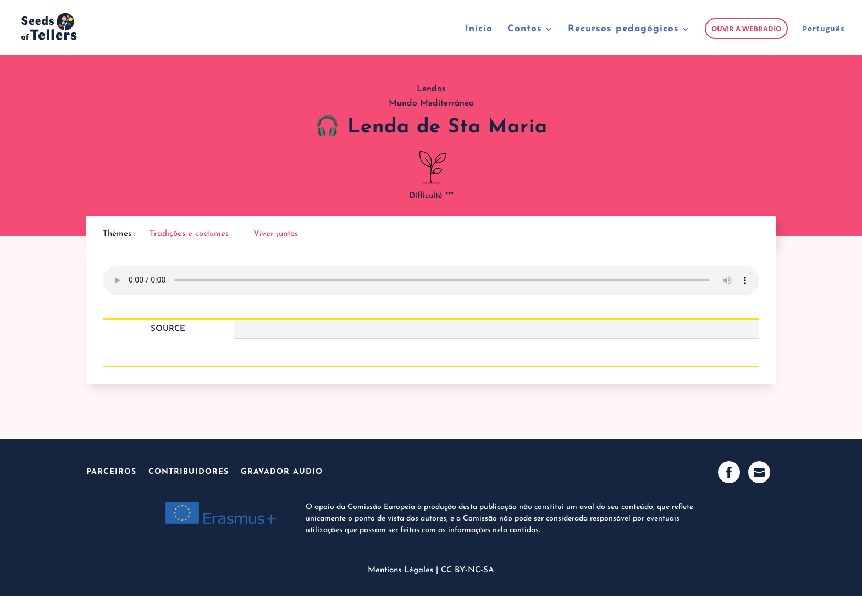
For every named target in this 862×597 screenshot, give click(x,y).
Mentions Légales (400, 570)
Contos (524, 29)
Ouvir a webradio (746, 29)
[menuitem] (823, 39)
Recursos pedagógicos (623, 29)
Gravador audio (282, 472)
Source (168, 329)
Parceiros (111, 472)
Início (479, 29)
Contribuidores (188, 472)
